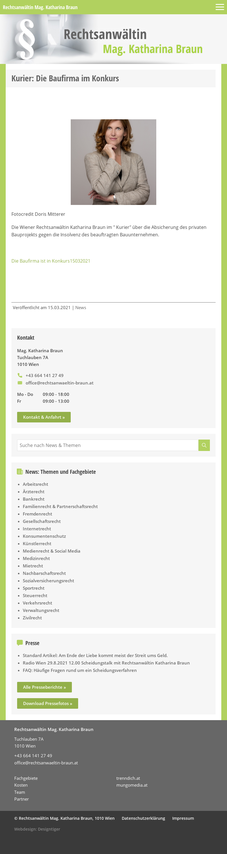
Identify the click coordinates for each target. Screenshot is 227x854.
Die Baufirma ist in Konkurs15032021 (50, 261)
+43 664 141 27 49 (45, 375)
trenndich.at (128, 778)
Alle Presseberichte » (44, 687)
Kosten (21, 785)
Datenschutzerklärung (143, 818)
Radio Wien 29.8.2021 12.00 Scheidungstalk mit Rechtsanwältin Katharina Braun (106, 663)
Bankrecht (33, 499)
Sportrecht (33, 588)
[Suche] (204, 445)
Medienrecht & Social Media (51, 551)
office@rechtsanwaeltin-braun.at (60, 383)
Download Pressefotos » (47, 703)
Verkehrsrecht (37, 603)
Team (19, 792)
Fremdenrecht (37, 514)
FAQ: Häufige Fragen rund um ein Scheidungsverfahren (80, 670)
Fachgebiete (26, 778)
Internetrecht (37, 528)
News (80, 307)
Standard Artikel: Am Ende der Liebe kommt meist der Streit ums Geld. (95, 655)
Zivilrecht (32, 618)
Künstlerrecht (37, 543)
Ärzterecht (33, 491)
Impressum (183, 818)
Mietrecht (33, 566)
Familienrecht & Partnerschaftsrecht (60, 506)
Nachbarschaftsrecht (44, 573)
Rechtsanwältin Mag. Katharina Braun (40, 7)
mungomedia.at (131, 785)
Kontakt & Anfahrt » (44, 417)
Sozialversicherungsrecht (48, 580)
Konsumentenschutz (44, 536)
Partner (21, 799)
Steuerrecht (35, 595)
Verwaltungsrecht (41, 610)
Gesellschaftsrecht (42, 521)
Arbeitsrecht (35, 484)
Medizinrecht (36, 558)
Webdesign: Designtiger (37, 829)
